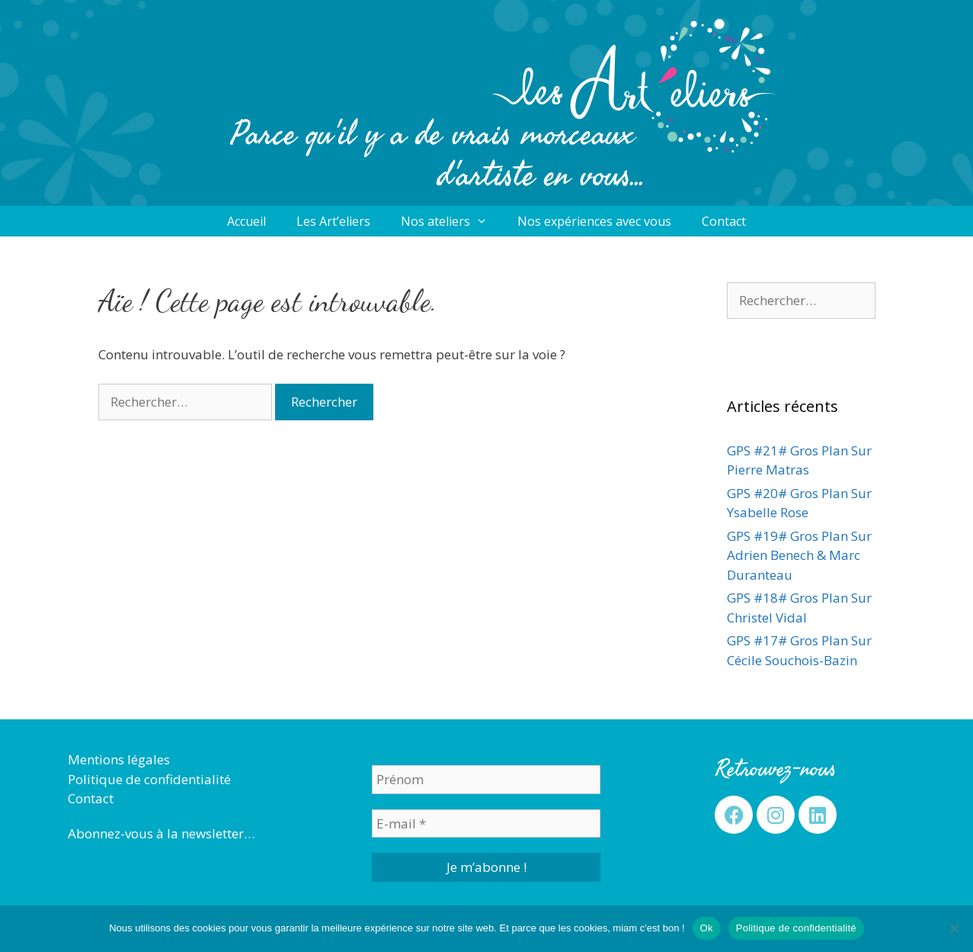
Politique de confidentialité (149, 779)
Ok (706, 928)
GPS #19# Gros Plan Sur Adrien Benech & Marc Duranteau (799, 555)
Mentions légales (119, 759)
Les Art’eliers (333, 221)
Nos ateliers (452, 221)
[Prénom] (486, 779)
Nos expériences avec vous (594, 221)
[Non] (954, 928)
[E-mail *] (486, 823)
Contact (724, 221)
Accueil (246, 221)
